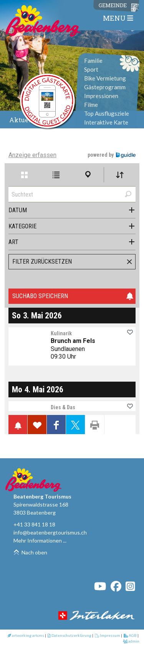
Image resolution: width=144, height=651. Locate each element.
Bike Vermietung (105, 78)
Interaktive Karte (106, 122)
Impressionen (101, 95)
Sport (91, 69)
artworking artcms (25, 635)
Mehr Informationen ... (39, 540)
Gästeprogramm (105, 87)
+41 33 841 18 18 (34, 524)
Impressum (107, 635)
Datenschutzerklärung (69, 635)
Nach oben (30, 552)
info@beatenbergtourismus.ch (50, 532)
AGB (130, 635)
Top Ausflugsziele (106, 113)
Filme (91, 104)
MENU (118, 18)
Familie (93, 60)
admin (131, 641)
